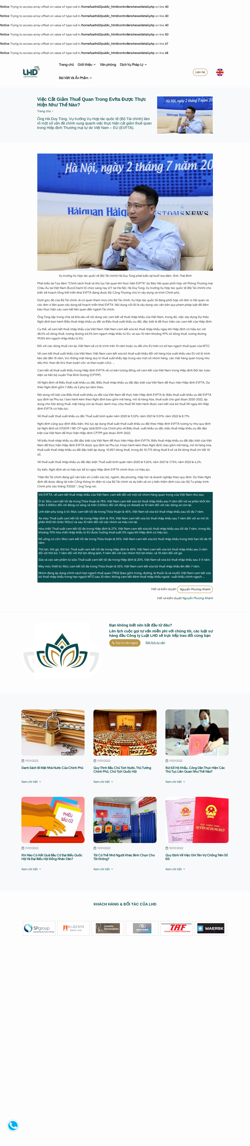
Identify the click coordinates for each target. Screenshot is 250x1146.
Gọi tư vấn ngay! (125, 643)
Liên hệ (200, 72)
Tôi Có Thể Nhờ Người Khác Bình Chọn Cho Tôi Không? (124, 857)
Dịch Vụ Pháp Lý (133, 65)
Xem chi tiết (31, 782)
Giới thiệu (87, 65)
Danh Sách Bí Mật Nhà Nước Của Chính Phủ (52, 768)
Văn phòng (108, 65)
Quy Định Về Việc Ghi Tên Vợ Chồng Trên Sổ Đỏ (196, 857)
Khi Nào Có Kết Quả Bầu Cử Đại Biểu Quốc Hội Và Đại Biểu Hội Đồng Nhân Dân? (51, 857)
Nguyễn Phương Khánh (195, 589)
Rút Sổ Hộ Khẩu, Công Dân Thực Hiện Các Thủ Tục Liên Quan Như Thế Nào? (195, 770)
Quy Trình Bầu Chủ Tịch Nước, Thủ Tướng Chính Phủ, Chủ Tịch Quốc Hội (122, 770)
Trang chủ (66, 65)
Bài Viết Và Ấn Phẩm (75, 78)
